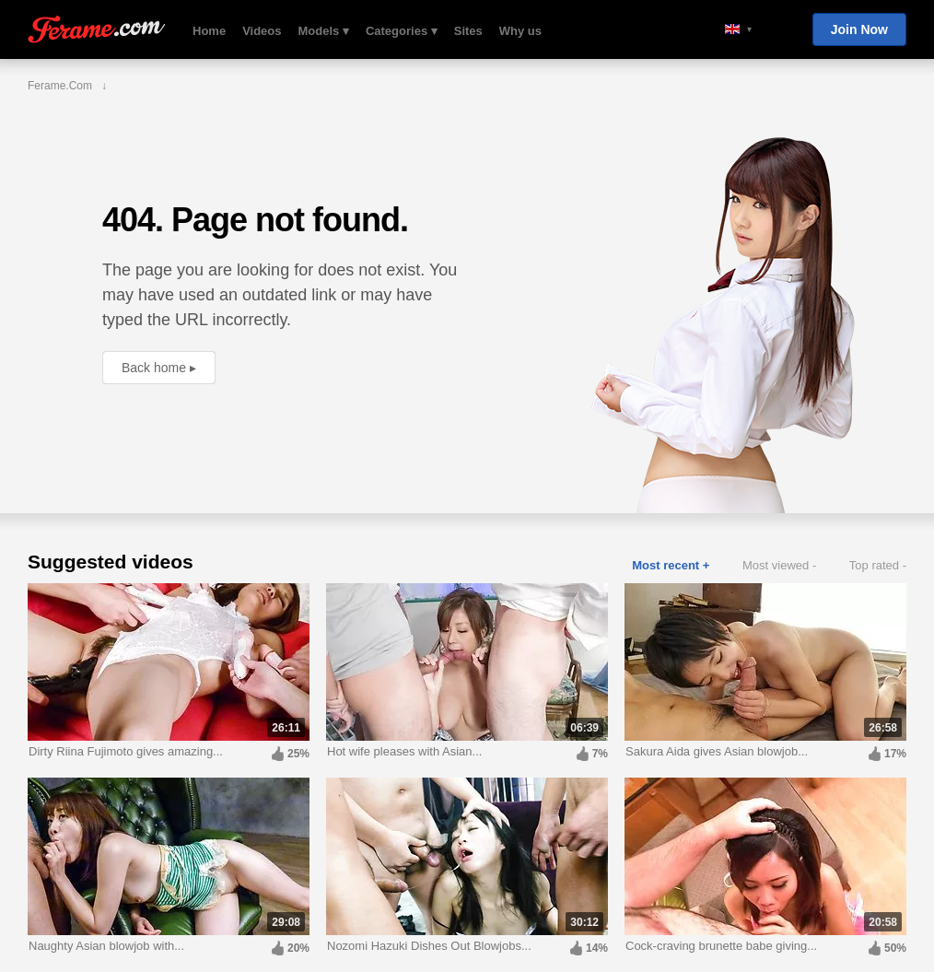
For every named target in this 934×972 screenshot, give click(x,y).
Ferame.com (97, 30)
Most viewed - (779, 565)
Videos (261, 31)
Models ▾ (323, 31)
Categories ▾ (402, 31)
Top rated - (877, 565)
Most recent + (670, 565)
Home (209, 31)
